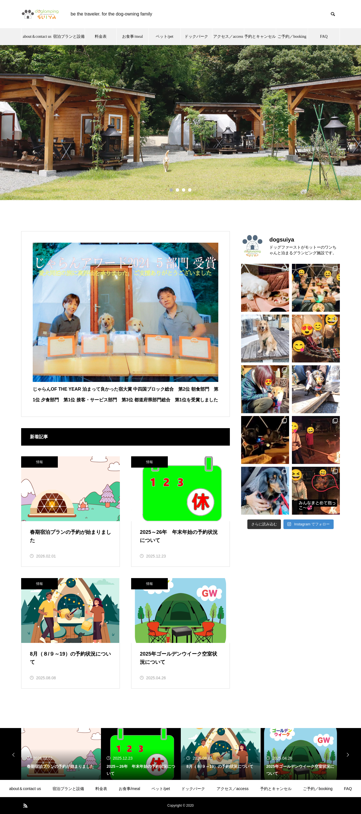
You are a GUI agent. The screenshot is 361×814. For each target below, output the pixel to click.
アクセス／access (233, 788)
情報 (39, 462)
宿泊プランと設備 (68, 788)
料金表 (101, 788)
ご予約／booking (318, 788)
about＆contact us (25, 788)
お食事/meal (129, 788)
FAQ (348, 788)
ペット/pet (160, 788)
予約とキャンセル (276, 788)
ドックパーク (193, 788)
